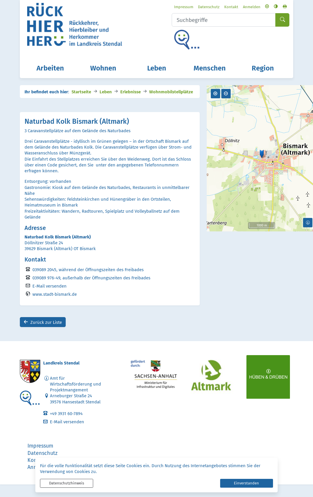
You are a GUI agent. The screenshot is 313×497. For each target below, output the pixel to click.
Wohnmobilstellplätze (171, 103)
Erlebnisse (130, 103)
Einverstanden (246, 483)
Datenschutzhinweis (66, 483)
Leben (106, 103)
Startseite (81, 103)
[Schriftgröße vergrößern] (266, 7)
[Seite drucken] (283, 7)
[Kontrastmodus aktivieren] (274, 7)
